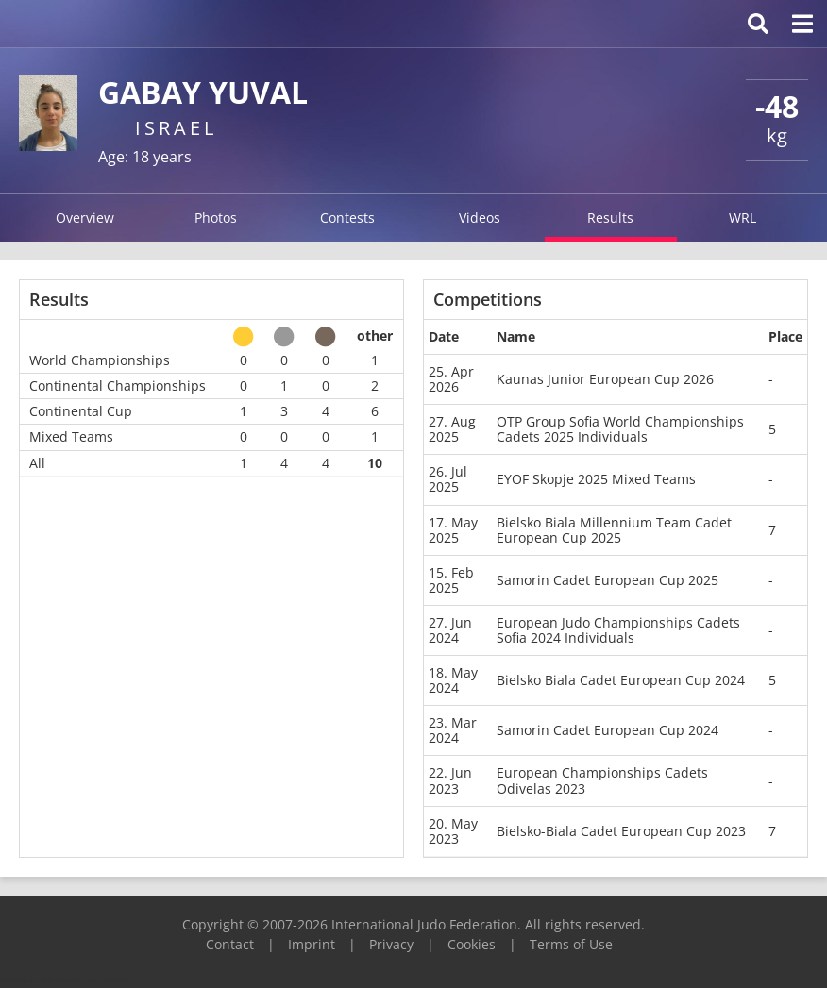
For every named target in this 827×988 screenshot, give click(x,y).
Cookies (471, 944)
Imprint (311, 944)
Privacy (391, 944)
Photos (215, 217)
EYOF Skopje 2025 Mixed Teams (596, 479)
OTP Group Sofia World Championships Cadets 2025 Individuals (620, 428)
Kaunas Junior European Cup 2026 (605, 379)
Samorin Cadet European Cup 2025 (607, 580)
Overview (85, 217)
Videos (479, 217)
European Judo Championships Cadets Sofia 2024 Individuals (618, 629)
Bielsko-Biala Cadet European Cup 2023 (621, 831)
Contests (347, 217)
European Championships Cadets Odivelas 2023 (602, 779)
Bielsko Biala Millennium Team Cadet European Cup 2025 (614, 529)
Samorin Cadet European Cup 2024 (607, 730)
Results (610, 217)
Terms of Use (571, 944)
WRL (742, 217)
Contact (230, 944)
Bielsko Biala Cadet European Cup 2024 (621, 680)
